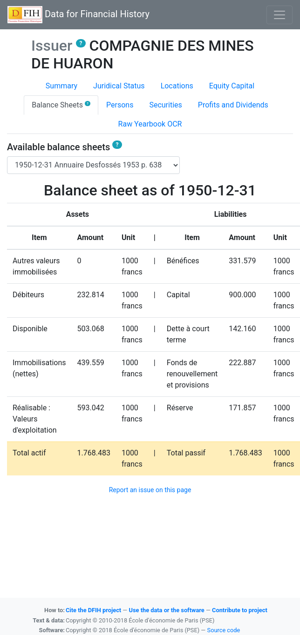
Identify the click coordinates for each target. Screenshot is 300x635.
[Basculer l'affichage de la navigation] (279, 15)
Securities (165, 104)
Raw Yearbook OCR (150, 124)
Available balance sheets (64, 147)
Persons (119, 104)
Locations (177, 85)
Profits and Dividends (233, 104)
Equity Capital (231, 85)
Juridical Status (119, 85)
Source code (223, 630)
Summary (61, 85)
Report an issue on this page (150, 490)
